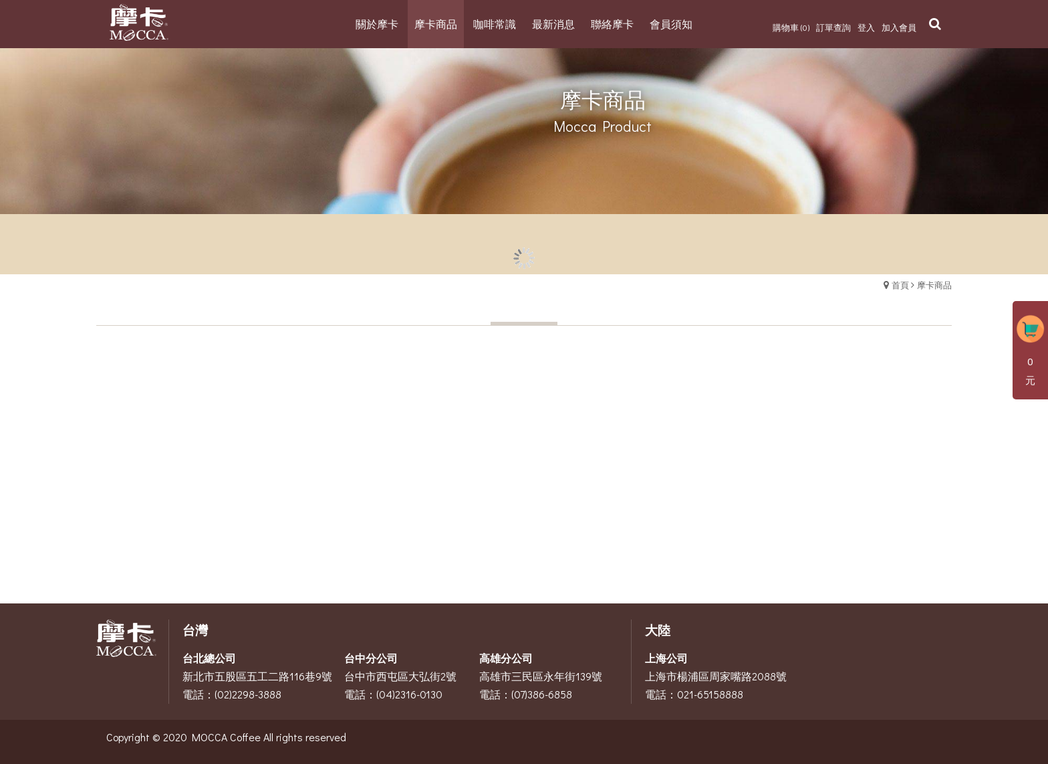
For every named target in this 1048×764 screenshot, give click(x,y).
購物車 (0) (791, 27)
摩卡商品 (934, 284)
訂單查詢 (833, 27)
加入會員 (899, 27)
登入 (866, 27)
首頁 (900, 284)
